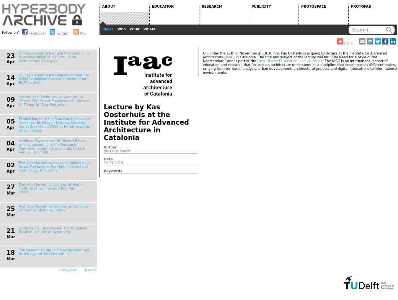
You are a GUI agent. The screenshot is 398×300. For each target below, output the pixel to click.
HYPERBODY (44, 14)
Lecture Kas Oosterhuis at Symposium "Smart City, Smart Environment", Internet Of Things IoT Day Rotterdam (54, 101)
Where (150, 29)
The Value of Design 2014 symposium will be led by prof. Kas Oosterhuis (54, 252)
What (135, 29)
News (108, 29)
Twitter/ (59, 32)
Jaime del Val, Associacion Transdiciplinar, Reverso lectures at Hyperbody (54, 230)
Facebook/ (34, 32)
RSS (79, 32)
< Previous (68, 270)
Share (345, 41)
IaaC (229, 57)
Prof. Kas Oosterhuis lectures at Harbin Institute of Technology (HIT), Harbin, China (51, 188)
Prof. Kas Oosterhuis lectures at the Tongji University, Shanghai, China (54, 208)
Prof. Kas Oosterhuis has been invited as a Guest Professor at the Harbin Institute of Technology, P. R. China (54, 166)
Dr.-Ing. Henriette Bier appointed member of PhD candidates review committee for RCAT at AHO (54, 79)
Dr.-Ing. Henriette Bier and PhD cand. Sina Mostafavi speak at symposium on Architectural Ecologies (54, 57)
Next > (91, 270)
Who (121, 29)
